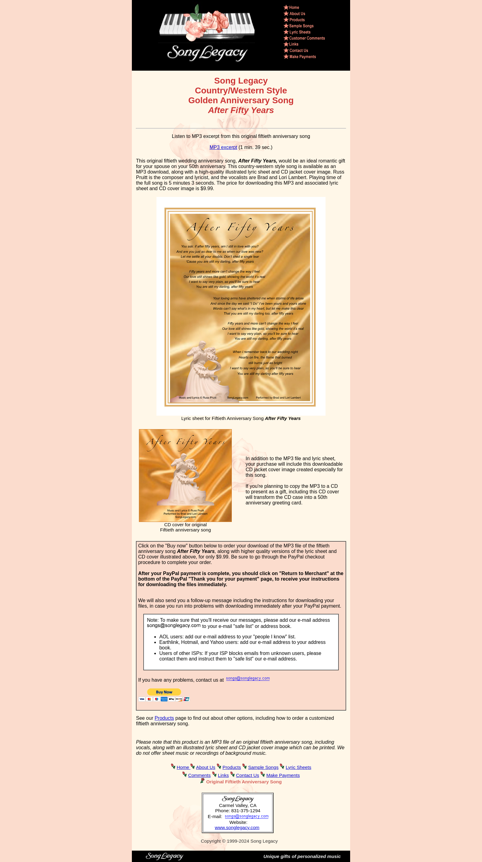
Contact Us (247, 775)
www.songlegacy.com (237, 827)
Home (184, 767)
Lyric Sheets (298, 767)
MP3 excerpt (223, 147)
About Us (205, 767)
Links (223, 775)
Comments (199, 775)
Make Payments (283, 775)
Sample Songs (263, 767)
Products (164, 718)
